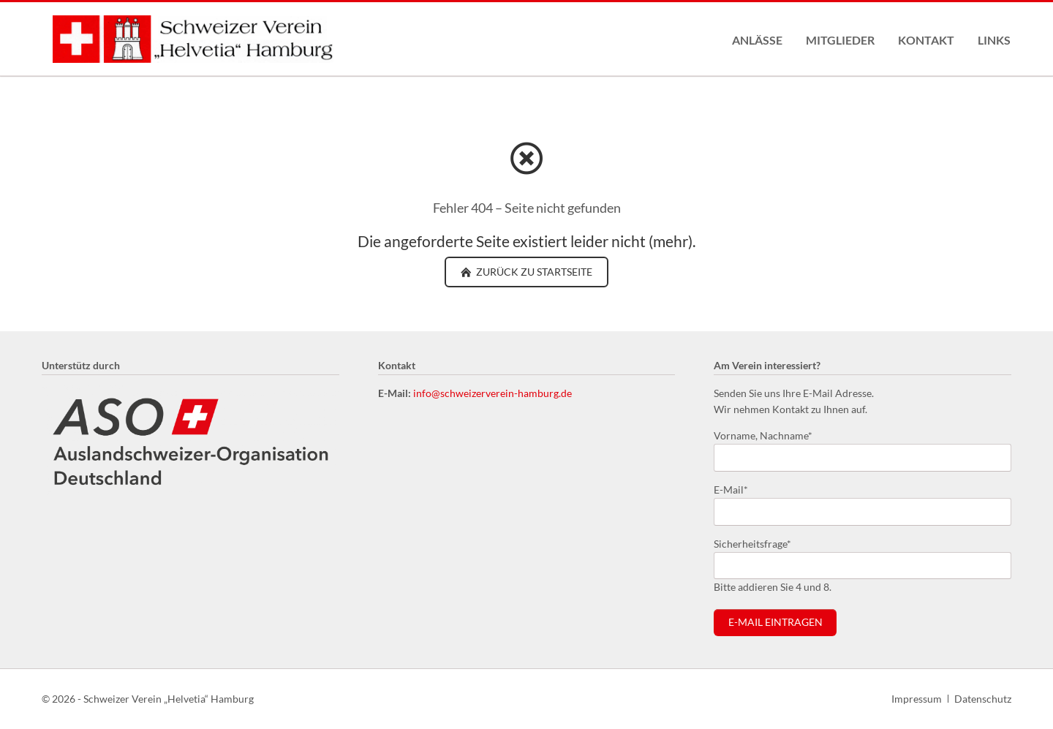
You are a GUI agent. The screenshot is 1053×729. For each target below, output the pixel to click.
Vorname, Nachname (763, 435)
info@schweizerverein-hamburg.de (492, 393)
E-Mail (737, 489)
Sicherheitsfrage (752, 543)
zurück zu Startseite (533, 271)
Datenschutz (982, 698)
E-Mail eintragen (775, 622)
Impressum (916, 698)
